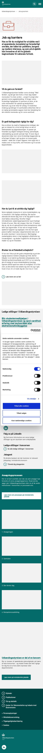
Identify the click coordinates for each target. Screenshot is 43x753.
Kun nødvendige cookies (21, 420)
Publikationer (11, 697)
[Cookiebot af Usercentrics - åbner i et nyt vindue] (30, 330)
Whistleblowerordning (11, 717)
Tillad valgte (21, 413)
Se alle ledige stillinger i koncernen (20, 449)
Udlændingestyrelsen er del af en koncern (21, 658)
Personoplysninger (10, 713)
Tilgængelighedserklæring (12, 721)
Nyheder (9, 693)
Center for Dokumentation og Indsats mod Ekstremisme (21, 706)
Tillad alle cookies (21, 406)
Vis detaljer (31, 399)
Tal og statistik (11, 701)
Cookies (6, 725)
